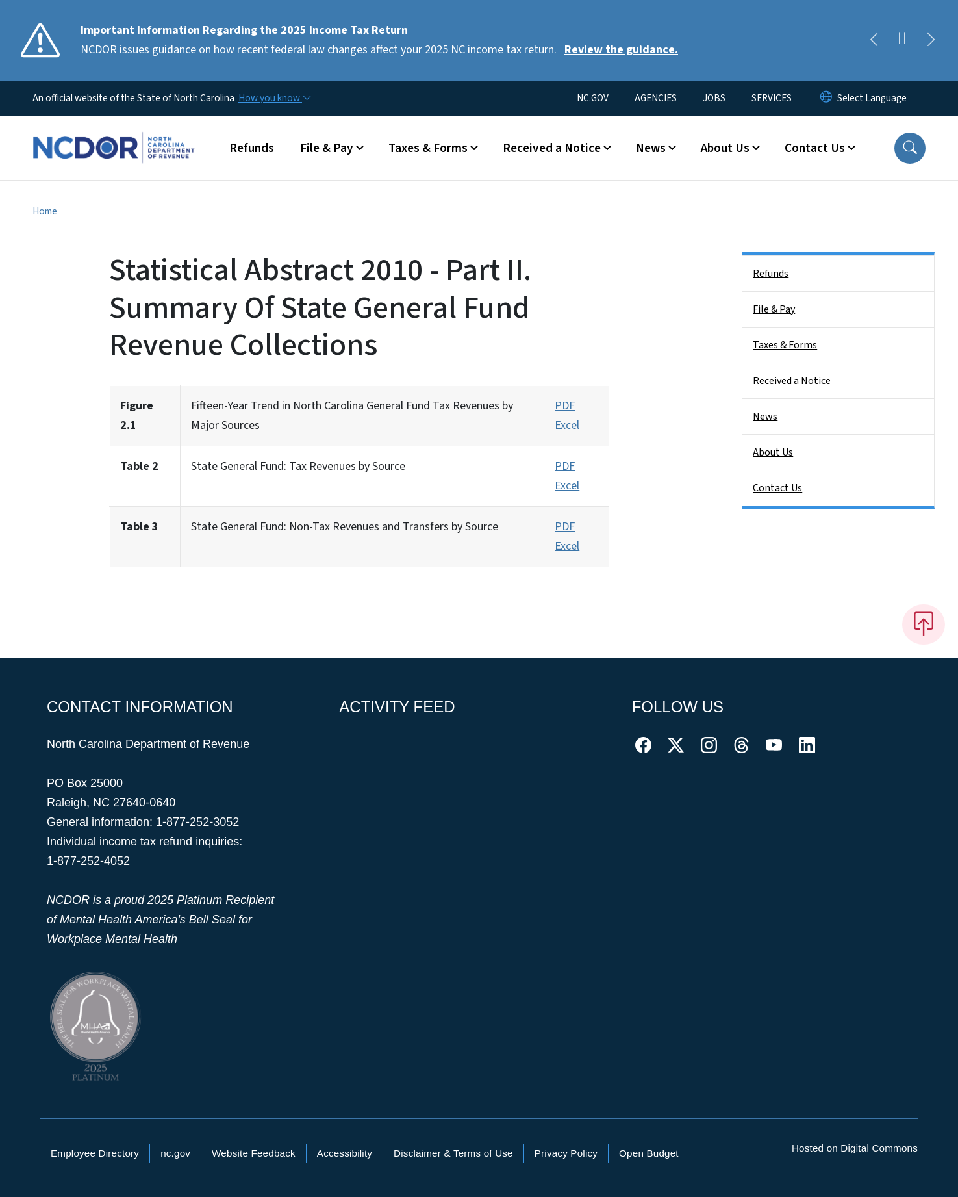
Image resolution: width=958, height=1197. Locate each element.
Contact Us (777, 488)
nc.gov (175, 1153)
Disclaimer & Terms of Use (453, 1153)
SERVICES (771, 98)
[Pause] (902, 40)
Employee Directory (95, 1153)
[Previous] (873, 40)
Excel (567, 425)
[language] (872, 98)
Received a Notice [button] (552, 148)
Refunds (251, 148)
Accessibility (344, 1153)
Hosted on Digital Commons (855, 1147)
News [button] (651, 148)
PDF (565, 406)
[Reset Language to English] (826, 98)
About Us (773, 452)
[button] (910, 148)
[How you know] (274, 98)
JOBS (714, 98)
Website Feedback (254, 1153)
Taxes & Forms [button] (428, 148)
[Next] (930, 40)
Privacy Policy (566, 1153)
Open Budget (649, 1153)
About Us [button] (725, 148)
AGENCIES (656, 98)
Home (44, 211)
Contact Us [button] (815, 148)
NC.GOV (593, 98)
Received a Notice (792, 381)
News (765, 416)
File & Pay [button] (326, 148)
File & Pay (774, 309)
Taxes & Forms (785, 345)
